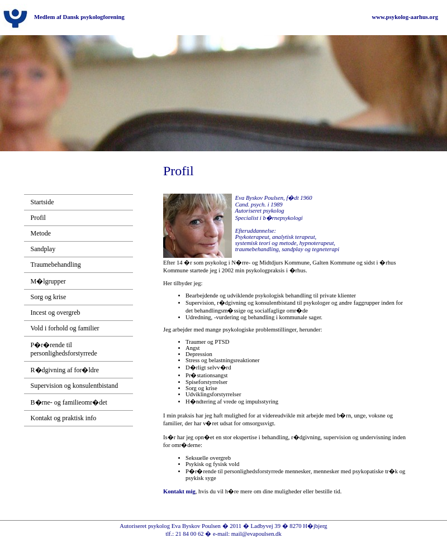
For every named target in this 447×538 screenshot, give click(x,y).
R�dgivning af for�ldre (65, 370)
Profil (38, 218)
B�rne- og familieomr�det (69, 402)
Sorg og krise (48, 297)
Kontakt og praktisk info (64, 418)
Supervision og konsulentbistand (74, 386)
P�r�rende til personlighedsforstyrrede (64, 349)
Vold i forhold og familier (65, 328)
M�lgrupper (48, 281)
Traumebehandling (56, 264)
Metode (41, 233)
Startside (42, 202)
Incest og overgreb (55, 312)
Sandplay (43, 249)
